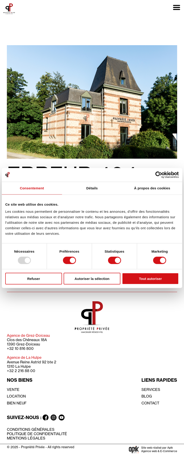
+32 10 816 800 (20, 348)
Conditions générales (30, 429)
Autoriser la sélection (92, 279)
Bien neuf (17, 403)
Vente (13, 389)
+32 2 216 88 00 (21, 370)
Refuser (33, 279)
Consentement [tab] (32, 188)
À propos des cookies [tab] (152, 188)
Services (150, 389)
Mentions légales (26, 438)
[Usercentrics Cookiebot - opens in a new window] (159, 174)
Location (16, 396)
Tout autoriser (150, 279)
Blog (146, 396)
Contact (150, 403)
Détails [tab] (92, 188)
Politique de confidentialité (37, 433)
